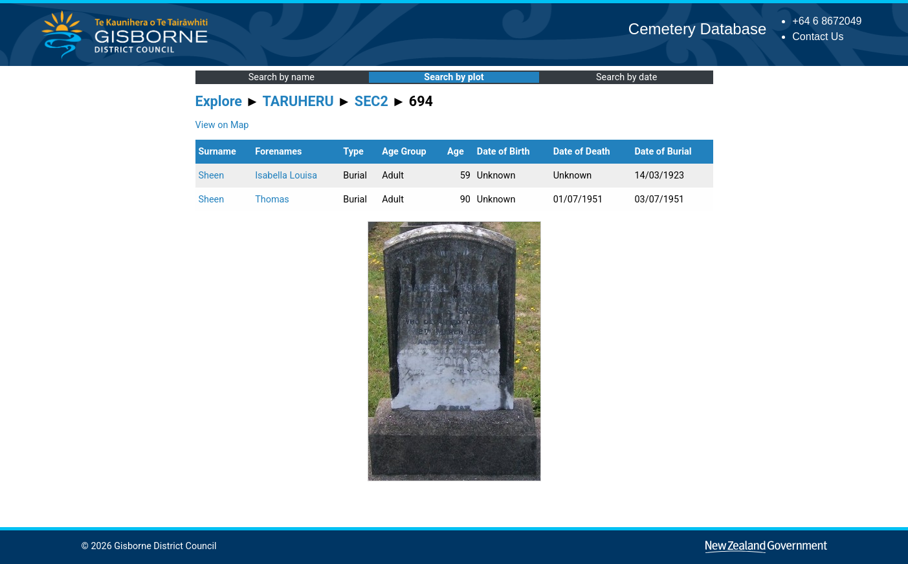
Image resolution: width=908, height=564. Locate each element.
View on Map (222, 125)
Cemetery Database (697, 29)
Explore (219, 101)
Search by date (626, 77)
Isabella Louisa (286, 175)
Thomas (272, 199)
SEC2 (371, 101)
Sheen (212, 175)
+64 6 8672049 (826, 21)
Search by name (282, 77)
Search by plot (453, 77)
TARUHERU (298, 101)
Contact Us (817, 36)
